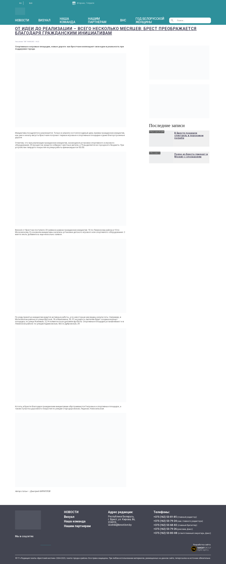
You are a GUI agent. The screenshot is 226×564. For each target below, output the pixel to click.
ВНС (123, 20)
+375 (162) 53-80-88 (165, 532)
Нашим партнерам (97, 20)
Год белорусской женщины (150, 20)
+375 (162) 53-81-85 (165, 516)
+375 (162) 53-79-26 (165, 528)
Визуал (44, 20)
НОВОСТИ (22, 20)
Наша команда (67, 20)
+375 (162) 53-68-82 (165, 524)
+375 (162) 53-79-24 (165, 520)
